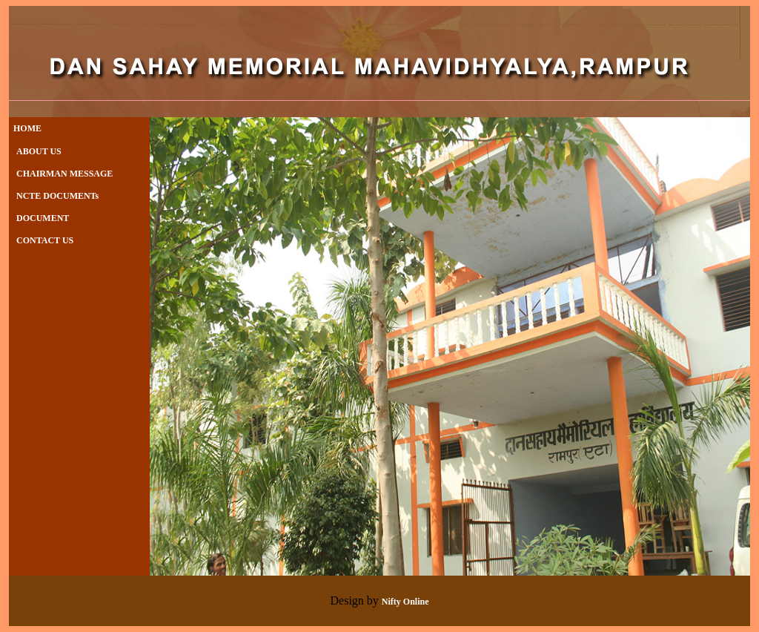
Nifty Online (405, 601)
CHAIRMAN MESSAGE (64, 173)
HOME (25, 128)
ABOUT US (39, 151)
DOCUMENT (42, 218)
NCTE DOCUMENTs (57, 196)
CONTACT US (44, 240)
